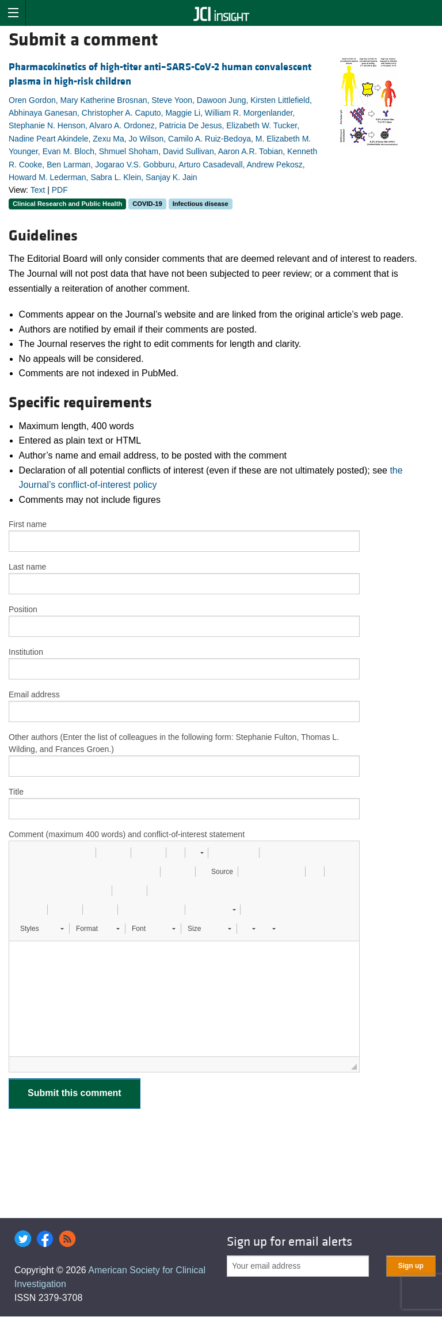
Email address (34, 694)
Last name (27, 566)
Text (38, 189)
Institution (26, 651)
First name (28, 524)
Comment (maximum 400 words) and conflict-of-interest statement (127, 834)
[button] (22, 852)
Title (16, 791)
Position (23, 609)
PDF (60, 189)
